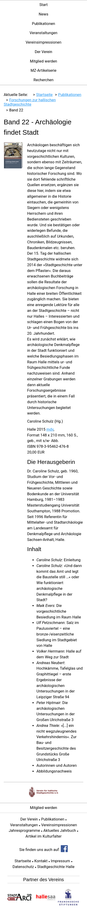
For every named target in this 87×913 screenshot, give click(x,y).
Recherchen (43, 80)
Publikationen (43, 23)
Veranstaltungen (44, 33)
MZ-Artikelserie (44, 70)
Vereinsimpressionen (43, 42)
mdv (50, 429)
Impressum (60, 861)
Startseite (23, 861)
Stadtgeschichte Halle (55, 867)
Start (43, 5)
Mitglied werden (43, 61)
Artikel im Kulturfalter (44, 836)
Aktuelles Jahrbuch (59, 830)
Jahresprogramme (24, 830)
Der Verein (43, 52)
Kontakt (41, 861)
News (43, 14)
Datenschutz (23, 867)
